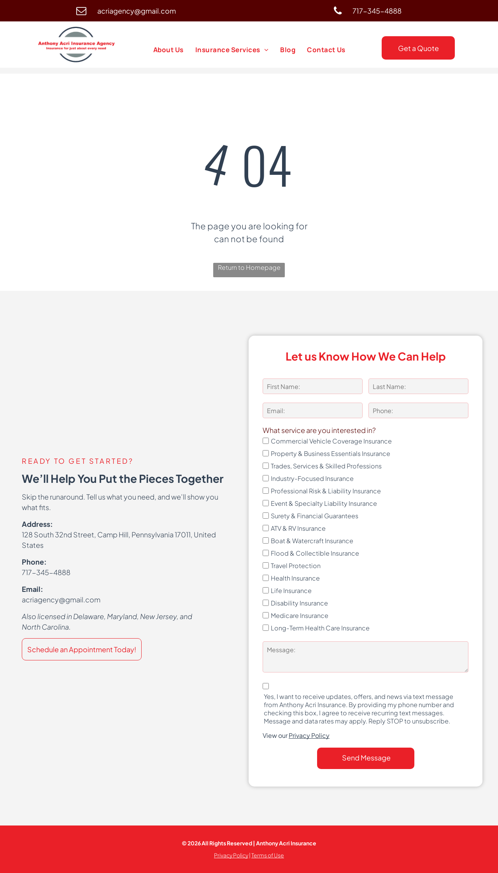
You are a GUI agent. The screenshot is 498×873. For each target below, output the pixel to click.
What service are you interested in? (319, 430)
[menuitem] (168, 50)
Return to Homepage (249, 267)
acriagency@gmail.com (61, 599)
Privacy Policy (309, 735)
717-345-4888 (46, 572)
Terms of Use (267, 855)
